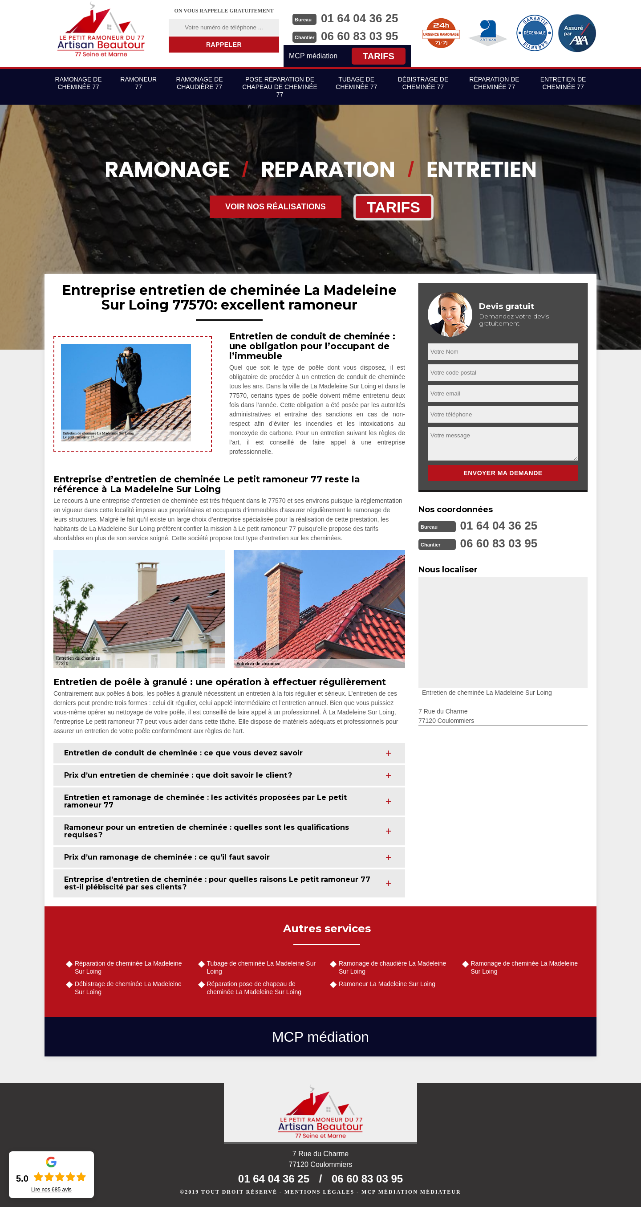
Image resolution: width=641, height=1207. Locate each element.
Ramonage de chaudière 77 (199, 83)
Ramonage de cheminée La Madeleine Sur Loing (524, 967)
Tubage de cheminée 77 (356, 83)
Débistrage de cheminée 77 (423, 83)
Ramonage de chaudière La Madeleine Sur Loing (392, 967)
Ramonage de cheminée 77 (78, 83)
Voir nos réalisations (275, 206)
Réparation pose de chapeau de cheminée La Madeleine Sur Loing (254, 987)
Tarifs (378, 56)
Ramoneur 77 (138, 83)
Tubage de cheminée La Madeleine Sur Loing (261, 967)
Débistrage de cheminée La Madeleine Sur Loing (128, 987)
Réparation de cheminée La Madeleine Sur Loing (128, 967)
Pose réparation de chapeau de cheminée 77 (279, 87)
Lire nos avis (51, 1190)
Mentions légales (319, 1192)
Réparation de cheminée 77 (494, 83)
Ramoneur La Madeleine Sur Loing (387, 983)
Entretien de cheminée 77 (563, 83)
